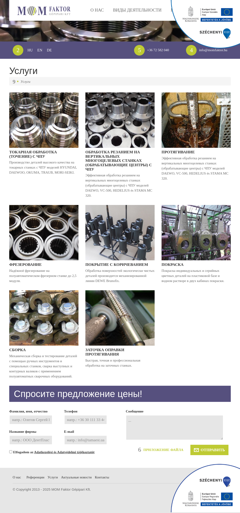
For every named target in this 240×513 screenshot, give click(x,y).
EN (40, 50)
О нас (17, 491)
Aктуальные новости (84, 491)
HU (30, 50)
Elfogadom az (48, 465)
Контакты (114, 491)
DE (49, 50)
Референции (37, 491)
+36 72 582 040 (149, 50)
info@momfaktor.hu (204, 50)
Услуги (57, 491)
